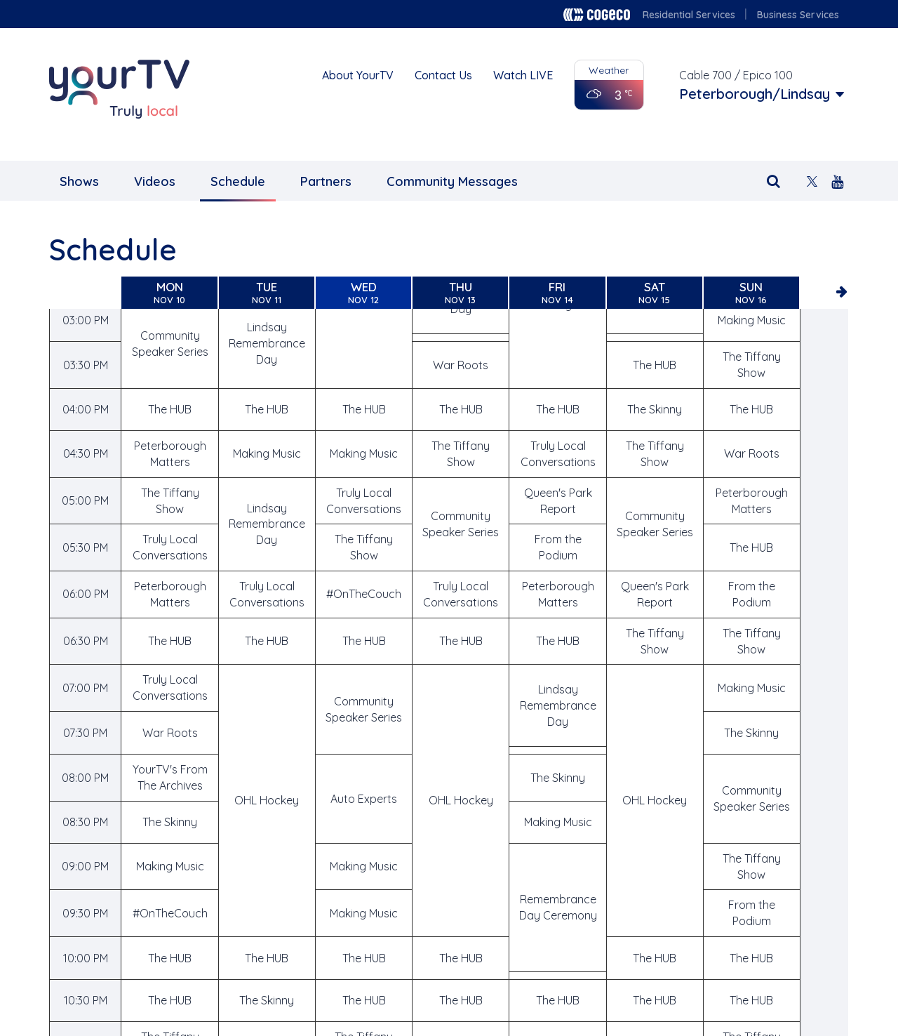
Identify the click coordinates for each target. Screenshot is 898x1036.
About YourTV (358, 75)
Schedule (237, 181)
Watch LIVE (523, 75)
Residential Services (689, 14)
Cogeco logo (596, 14)
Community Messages (452, 181)
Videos (154, 181)
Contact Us (443, 75)
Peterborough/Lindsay (754, 94)
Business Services (798, 14)
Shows (79, 181)
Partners (325, 181)
